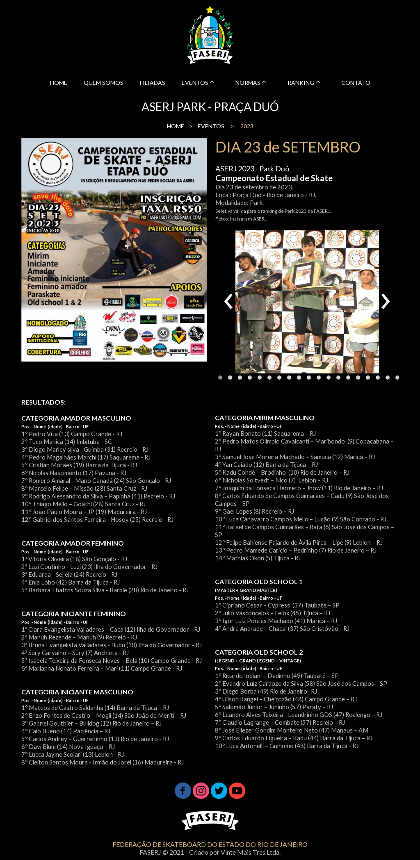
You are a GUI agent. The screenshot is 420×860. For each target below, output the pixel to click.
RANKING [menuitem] (301, 82)
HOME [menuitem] (58, 82)
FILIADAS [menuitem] (152, 82)
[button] (220, 377)
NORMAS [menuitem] (247, 82)
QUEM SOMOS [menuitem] (103, 82)
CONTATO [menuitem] (355, 82)
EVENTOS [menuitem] (195, 82)
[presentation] (228, 301)
